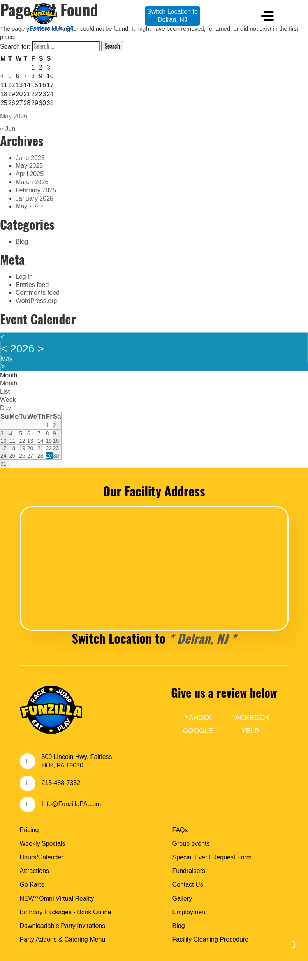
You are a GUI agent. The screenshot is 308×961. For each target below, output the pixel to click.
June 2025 (30, 158)
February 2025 (36, 190)
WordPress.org (36, 300)
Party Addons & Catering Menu (63, 939)
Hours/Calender (41, 857)
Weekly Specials (42, 843)
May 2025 (29, 165)
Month (8, 375)
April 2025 (30, 174)
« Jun (7, 128)
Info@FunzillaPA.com (71, 804)
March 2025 (32, 182)
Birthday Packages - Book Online (65, 912)
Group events (191, 843)
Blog (22, 241)
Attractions (34, 871)
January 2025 (34, 198)
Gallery (182, 898)
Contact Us (187, 884)
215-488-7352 (61, 783)
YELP (250, 731)
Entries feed (32, 285)
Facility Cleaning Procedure (210, 939)
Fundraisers (188, 871)
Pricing (29, 830)
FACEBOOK (250, 718)
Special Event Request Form (212, 857)
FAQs (180, 830)
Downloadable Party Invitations (63, 925)
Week (8, 399)
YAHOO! (198, 718)
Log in (24, 276)
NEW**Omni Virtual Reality (57, 898)
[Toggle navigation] (267, 16)
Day (5, 408)
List (5, 391)
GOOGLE (198, 731)
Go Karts (32, 884)
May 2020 (29, 206)
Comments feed (38, 292)
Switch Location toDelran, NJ (172, 15)
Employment (189, 912)
